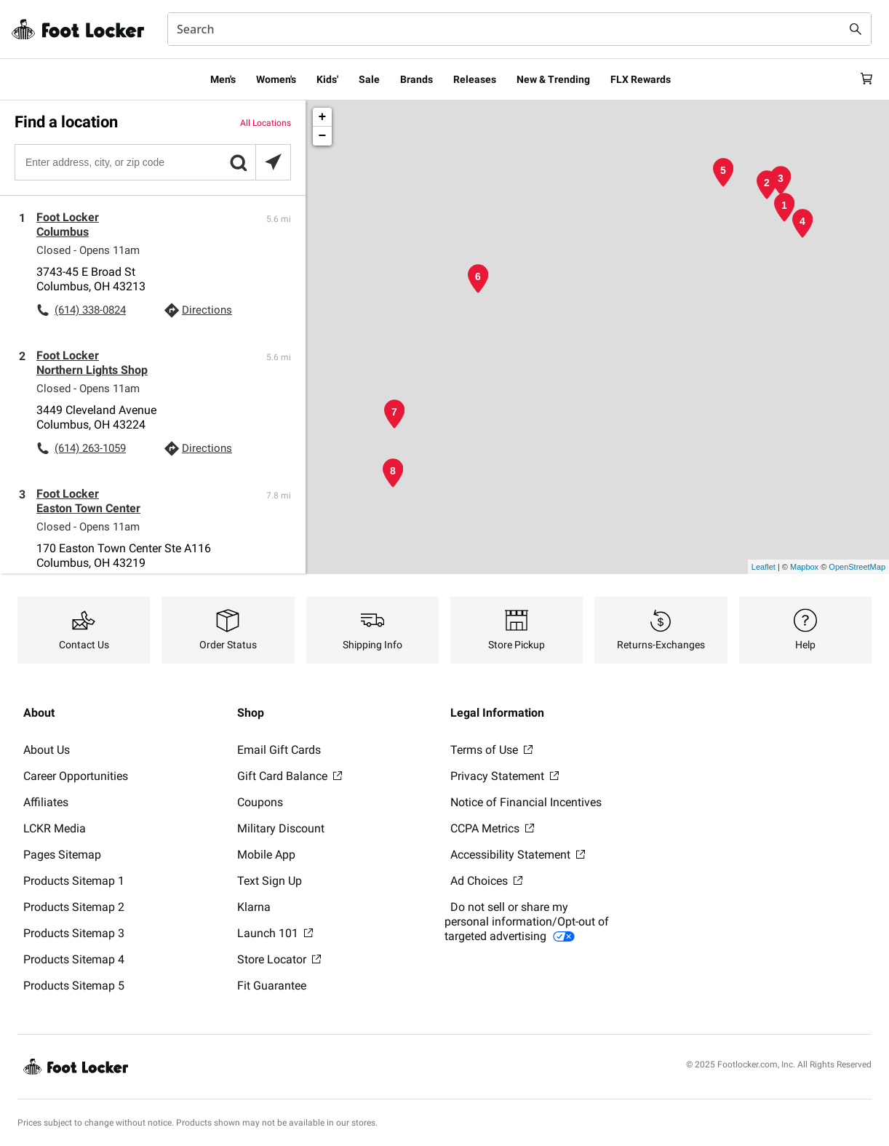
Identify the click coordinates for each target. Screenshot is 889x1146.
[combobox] (519, 29)
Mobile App (266, 855)
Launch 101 (275, 933)
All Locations (265, 123)
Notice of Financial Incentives (526, 802)
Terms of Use (491, 750)
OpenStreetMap (857, 566)
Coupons (260, 802)
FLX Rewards (640, 79)
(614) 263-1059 (90, 448)
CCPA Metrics (492, 828)
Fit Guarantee (271, 985)
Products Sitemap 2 (73, 907)
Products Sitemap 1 (73, 881)
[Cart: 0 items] (865, 79)
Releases (474, 79)
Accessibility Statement (517, 855)
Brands (416, 79)
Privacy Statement (504, 776)
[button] (237, 162)
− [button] (323, 136)
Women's (276, 79)
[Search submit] (855, 29)
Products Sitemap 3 (73, 933)
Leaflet (764, 566)
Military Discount (280, 828)
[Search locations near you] (272, 162)
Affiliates (45, 802)
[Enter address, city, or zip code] (152, 162)
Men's (223, 79)
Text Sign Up (269, 881)
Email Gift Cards (279, 750)
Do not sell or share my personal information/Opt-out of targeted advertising (526, 921)
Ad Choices (486, 881)
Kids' (327, 79)
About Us (46, 750)
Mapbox (804, 566)
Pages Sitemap (62, 855)
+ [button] (323, 117)
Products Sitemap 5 (73, 985)
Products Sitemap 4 (73, 959)
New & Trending (553, 79)
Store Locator (279, 959)
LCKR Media (54, 828)
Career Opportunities (75, 776)
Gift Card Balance (289, 776)
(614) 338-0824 (90, 310)
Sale (369, 79)
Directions (207, 310)
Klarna (254, 907)
